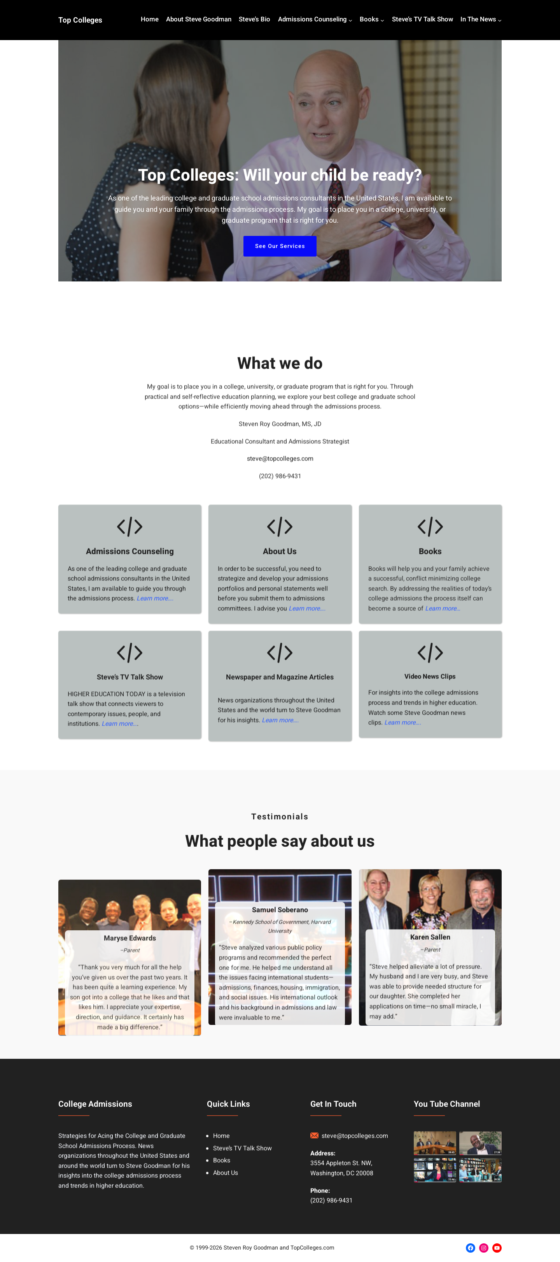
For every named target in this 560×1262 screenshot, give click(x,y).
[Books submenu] (382, 20)
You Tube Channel (447, 1217)
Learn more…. (154, 879)
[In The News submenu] (500, 20)
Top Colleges (80, 20)
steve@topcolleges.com (280, 740)
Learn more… (442, 890)
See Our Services (280, 246)
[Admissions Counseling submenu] (350, 20)
